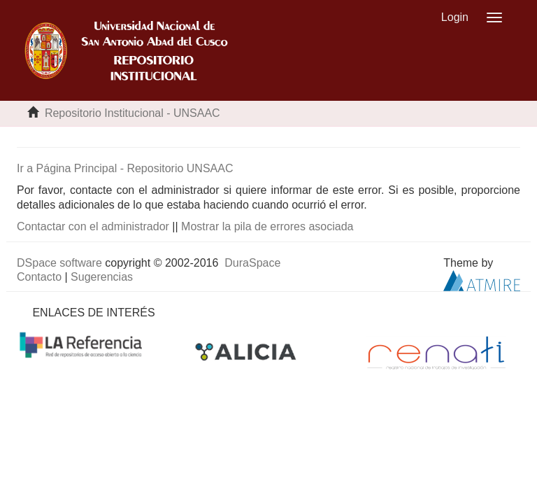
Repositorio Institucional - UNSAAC (132, 113)
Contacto (39, 277)
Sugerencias (102, 277)
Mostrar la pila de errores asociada (267, 226)
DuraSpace (252, 263)
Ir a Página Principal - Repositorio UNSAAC (125, 168)
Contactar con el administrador (93, 226)
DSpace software (59, 263)
